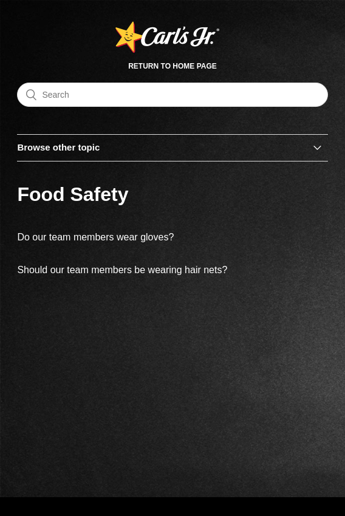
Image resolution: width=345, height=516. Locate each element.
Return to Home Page (172, 66)
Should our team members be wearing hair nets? (122, 270)
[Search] (172, 95)
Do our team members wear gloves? (95, 237)
